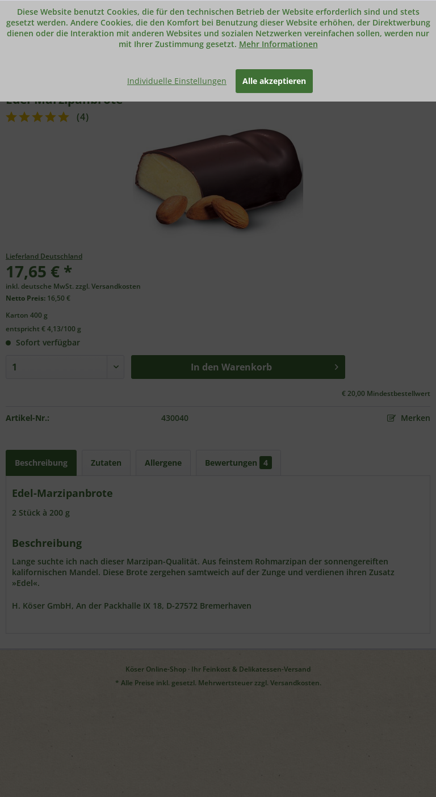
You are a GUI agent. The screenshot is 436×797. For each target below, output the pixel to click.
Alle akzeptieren (274, 80)
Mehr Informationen (278, 44)
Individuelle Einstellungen (177, 80)
